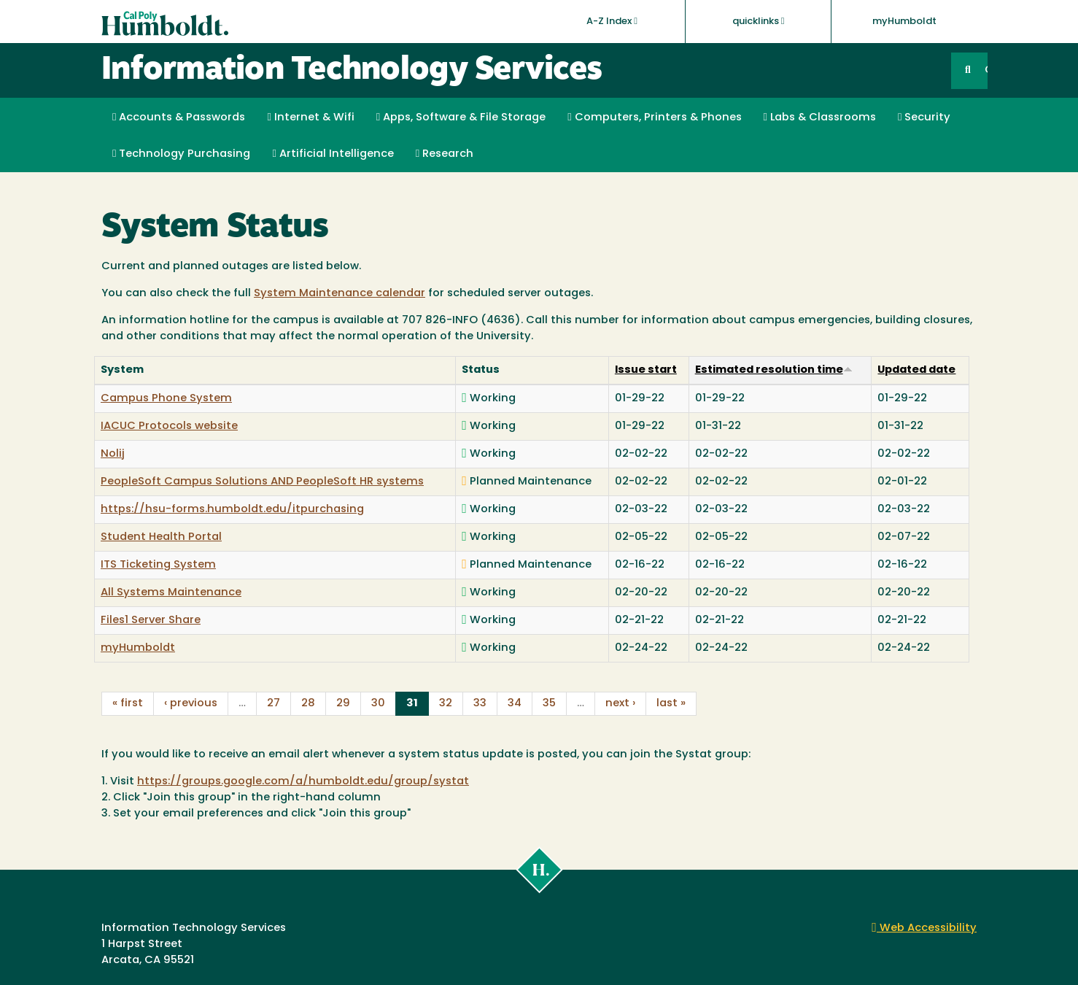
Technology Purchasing (181, 154)
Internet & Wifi (310, 117)
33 (479, 703)
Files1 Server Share (151, 620)
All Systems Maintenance (171, 592)
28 (308, 703)
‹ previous (190, 703)
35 (549, 703)
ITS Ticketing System (158, 565)
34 (514, 703)
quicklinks (758, 21)
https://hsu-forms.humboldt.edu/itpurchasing (232, 509)
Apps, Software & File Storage (461, 117)
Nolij (113, 454)
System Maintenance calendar (339, 293)
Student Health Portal (161, 537)
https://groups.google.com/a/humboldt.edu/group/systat (303, 781)
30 (378, 703)
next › (620, 703)
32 (445, 703)
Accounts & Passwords (178, 117)
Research (444, 154)
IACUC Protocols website (169, 426)
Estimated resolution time (774, 370)
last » (671, 703)
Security (924, 117)
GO (986, 70)
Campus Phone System (166, 398)
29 (343, 703)
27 (273, 703)
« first (127, 703)
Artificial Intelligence (332, 154)
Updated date (916, 370)
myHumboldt (904, 21)
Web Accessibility (924, 928)
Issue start (646, 370)
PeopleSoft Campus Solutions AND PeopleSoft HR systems (262, 481)
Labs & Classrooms (820, 117)
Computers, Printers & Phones (654, 117)
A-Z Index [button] (611, 21)
